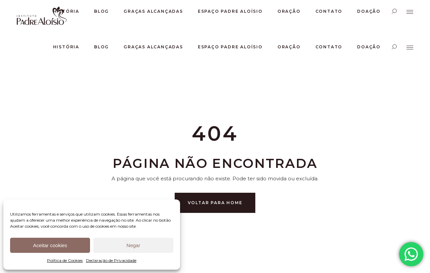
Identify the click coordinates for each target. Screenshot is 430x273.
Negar (133, 245)
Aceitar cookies (50, 245)
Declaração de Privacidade (111, 260)
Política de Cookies (65, 260)
